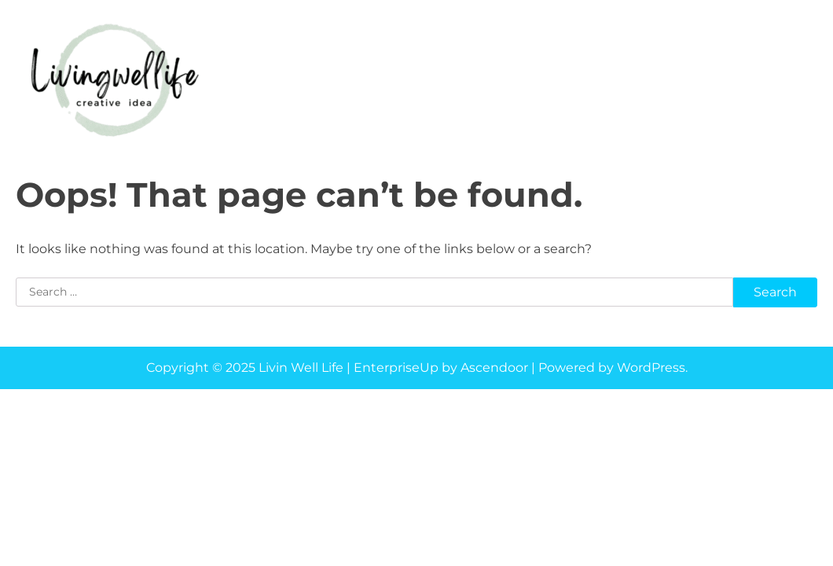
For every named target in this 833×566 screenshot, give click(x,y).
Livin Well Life (301, 367)
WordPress (651, 367)
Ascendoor (494, 367)
